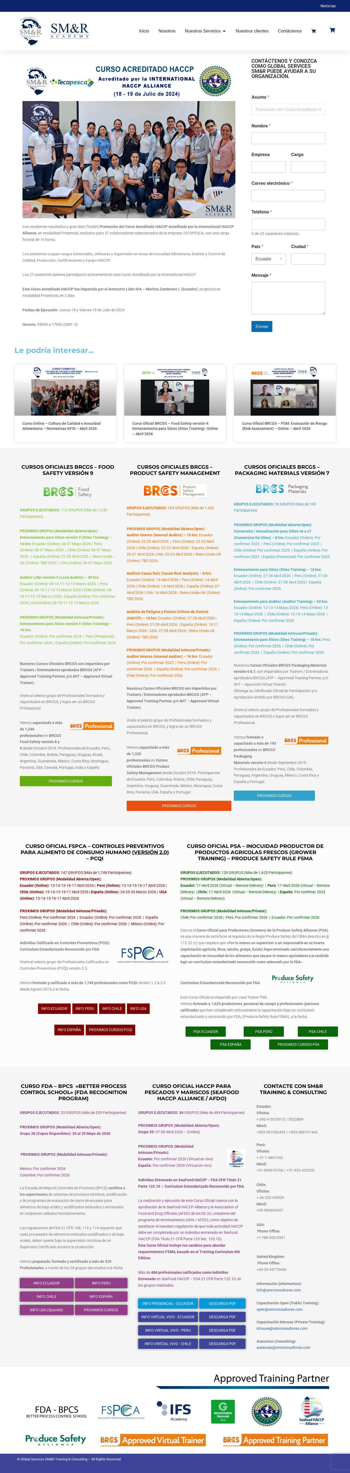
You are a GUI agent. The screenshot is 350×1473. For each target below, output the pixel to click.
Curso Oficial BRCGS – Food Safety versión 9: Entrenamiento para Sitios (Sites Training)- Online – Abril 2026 (175, 428)
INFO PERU (85, 1008)
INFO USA (138, 1008)
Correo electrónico (271, 183)
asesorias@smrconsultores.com (283, 1347)
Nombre (260, 126)
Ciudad (299, 246)
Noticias (328, 5)
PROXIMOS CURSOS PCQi (110, 1030)
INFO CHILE (112, 1008)
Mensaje (261, 275)
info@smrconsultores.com (279, 1290)
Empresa (260, 154)
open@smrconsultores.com (280, 1309)
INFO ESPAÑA (69, 1030)
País (257, 246)
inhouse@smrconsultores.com (282, 1328)
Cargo (297, 154)
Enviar (261, 326)
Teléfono (261, 212)
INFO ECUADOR (54, 1008)
